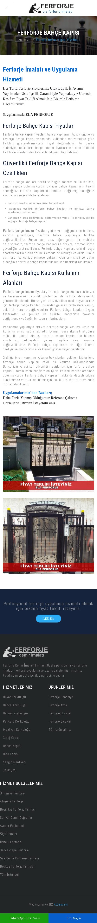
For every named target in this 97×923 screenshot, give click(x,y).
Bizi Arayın (74, 918)
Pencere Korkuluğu (16, 721)
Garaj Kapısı (11, 737)
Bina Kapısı (11, 754)
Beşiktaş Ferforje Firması (18, 809)
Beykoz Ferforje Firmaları (18, 866)
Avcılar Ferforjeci (12, 825)
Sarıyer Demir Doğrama (16, 817)
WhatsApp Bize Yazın (25, 918)
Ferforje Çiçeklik (60, 721)
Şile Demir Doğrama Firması (19, 858)
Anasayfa (24, 39)
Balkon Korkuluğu (15, 713)
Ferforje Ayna (57, 705)
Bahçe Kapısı (12, 745)
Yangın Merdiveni (14, 762)
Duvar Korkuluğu (14, 697)
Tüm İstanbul (9, 874)
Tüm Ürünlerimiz (59, 729)
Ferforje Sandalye (60, 697)
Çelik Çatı (9, 770)
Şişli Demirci (8, 833)
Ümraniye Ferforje (12, 793)
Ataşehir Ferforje (11, 801)
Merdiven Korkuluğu (16, 729)
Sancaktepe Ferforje (14, 850)
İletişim (49, 618)
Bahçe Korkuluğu (15, 705)
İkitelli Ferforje (11, 842)
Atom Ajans (61, 904)
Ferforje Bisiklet (60, 713)
